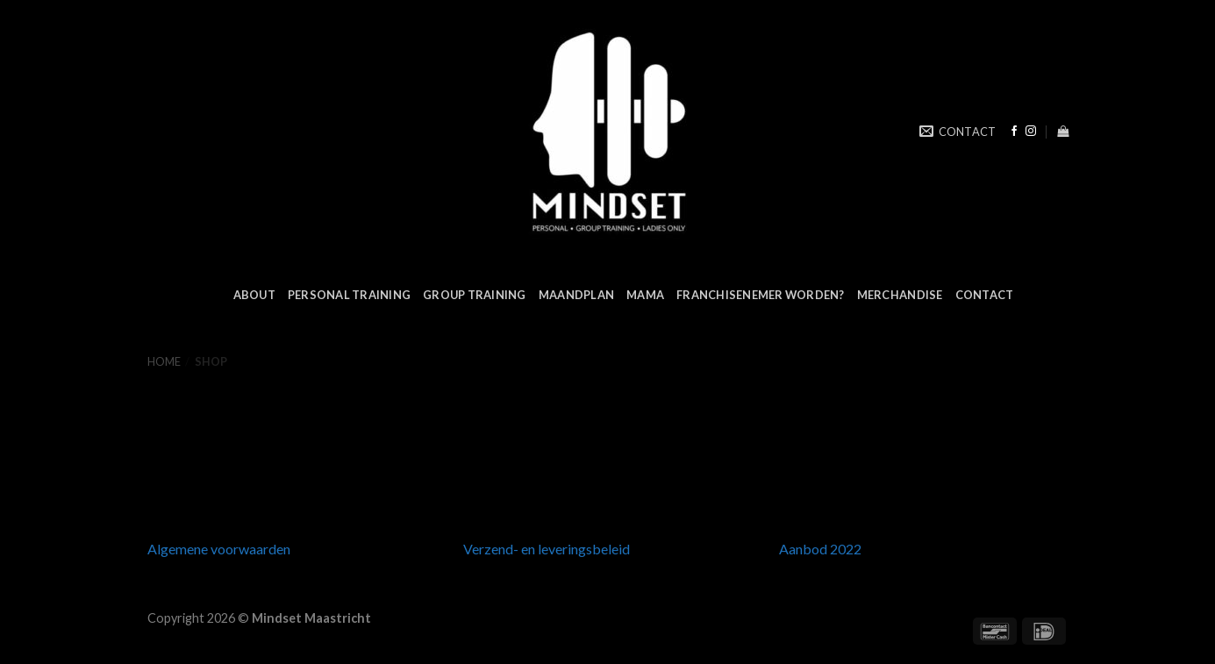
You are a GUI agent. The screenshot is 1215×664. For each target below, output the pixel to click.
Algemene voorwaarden (218, 548)
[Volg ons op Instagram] (1031, 131)
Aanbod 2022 (820, 548)
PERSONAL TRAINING (349, 295)
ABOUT (254, 295)
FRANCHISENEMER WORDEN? (760, 295)
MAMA (645, 295)
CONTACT (984, 295)
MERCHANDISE (900, 295)
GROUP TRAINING (474, 295)
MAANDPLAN (576, 295)
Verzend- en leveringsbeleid (546, 548)
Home (164, 361)
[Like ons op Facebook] (1014, 131)
